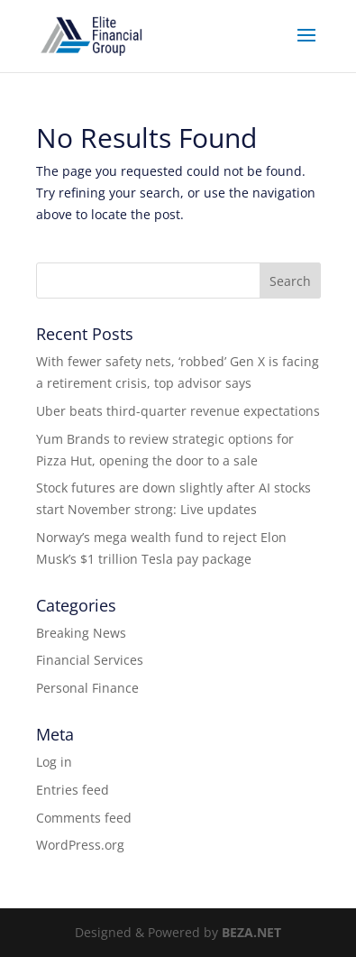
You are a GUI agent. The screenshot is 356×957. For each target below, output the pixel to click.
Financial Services (89, 659)
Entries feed (72, 789)
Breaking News (81, 632)
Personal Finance (87, 687)
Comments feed (84, 817)
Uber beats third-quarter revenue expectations (178, 410)
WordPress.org (80, 844)
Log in (54, 761)
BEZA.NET (251, 932)
